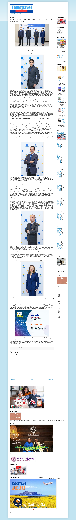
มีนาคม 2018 (59, 247)
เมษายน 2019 (59, 233)
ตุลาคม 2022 (59, 188)
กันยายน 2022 (59, 189)
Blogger (47, 515)
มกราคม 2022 (59, 198)
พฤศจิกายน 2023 (59, 174)
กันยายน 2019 (59, 228)
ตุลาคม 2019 (59, 227)
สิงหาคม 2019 (59, 229)
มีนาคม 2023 (59, 183)
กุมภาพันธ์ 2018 (59, 248)
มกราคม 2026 (59, 146)
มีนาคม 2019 (59, 234)
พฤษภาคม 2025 (59, 155)
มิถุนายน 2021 (59, 205)
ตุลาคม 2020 (59, 214)
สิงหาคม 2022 (59, 190)
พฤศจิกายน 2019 (59, 226)
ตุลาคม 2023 (59, 175)
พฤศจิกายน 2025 (59, 148)
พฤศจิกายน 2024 (59, 161)
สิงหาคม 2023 (59, 177)
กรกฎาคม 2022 (59, 191)
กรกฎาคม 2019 (59, 230)
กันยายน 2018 (59, 241)
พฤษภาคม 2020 (59, 219)
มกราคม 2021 (59, 211)
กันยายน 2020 (59, 215)
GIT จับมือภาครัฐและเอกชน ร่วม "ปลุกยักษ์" (63, 88)
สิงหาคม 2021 (59, 203)
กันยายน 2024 (59, 163)
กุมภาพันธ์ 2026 (59, 145)
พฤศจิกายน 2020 (59, 213)
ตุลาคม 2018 (59, 240)
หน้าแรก (32, 379)
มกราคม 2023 (59, 185)
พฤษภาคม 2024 (59, 168)
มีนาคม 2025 (59, 157)
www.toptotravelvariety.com (16, 13)
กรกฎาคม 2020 (59, 217)
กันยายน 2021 (59, 202)
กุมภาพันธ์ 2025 (59, 158)
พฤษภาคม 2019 (59, 232)
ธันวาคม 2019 (59, 225)
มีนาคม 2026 (59, 144)
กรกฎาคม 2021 (59, 204)
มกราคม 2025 (59, 159)
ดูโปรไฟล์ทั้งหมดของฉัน (60, 57)
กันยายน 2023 (59, 176)
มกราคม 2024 (59, 172)
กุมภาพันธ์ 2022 (59, 197)
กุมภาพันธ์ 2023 (59, 184)
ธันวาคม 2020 (59, 212)
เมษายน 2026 (59, 143)
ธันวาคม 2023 (59, 173)
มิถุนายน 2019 (59, 231)
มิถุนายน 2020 (59, 218)
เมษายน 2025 (59, 156)
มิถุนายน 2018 (59, 244)
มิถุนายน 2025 (59, 154)
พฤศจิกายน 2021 (59, 200)
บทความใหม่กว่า (13, 379)
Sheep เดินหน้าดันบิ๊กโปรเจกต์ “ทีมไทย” (63, 109)
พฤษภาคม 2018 (59, 245)
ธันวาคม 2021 (59, 199)
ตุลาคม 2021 (59, 201)
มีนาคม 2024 (59, 170)
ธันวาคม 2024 (59, 160)
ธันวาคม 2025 (59, 147)
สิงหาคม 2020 (59, 216)
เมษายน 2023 (59, 182)
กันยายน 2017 (59, 254)
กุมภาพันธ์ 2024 (59, 171)
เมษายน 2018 (59, 246)
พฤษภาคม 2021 (59, 206)
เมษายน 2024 (59, 169)
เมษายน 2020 (59, 220)
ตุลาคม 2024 (59, 162)
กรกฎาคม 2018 (59, 243)
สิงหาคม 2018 (59, 242)
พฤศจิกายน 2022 (59, 187)
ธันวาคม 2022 (59, 186)
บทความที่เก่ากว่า (50, 379)
